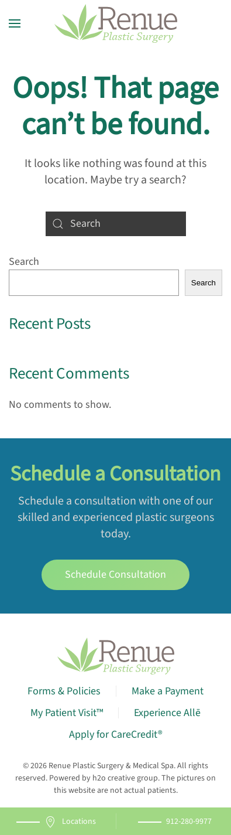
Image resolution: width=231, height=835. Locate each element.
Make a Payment (168, 691)
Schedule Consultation (115, 574)
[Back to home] (115, 23)
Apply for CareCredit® (116, 734)
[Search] (116, 224)
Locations (70, 822)
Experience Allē (167, 713)
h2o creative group (125, 778)
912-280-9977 (189, 821)
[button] (14, 23)
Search (24, 261)
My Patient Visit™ (66, 713)
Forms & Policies (64, 691)
